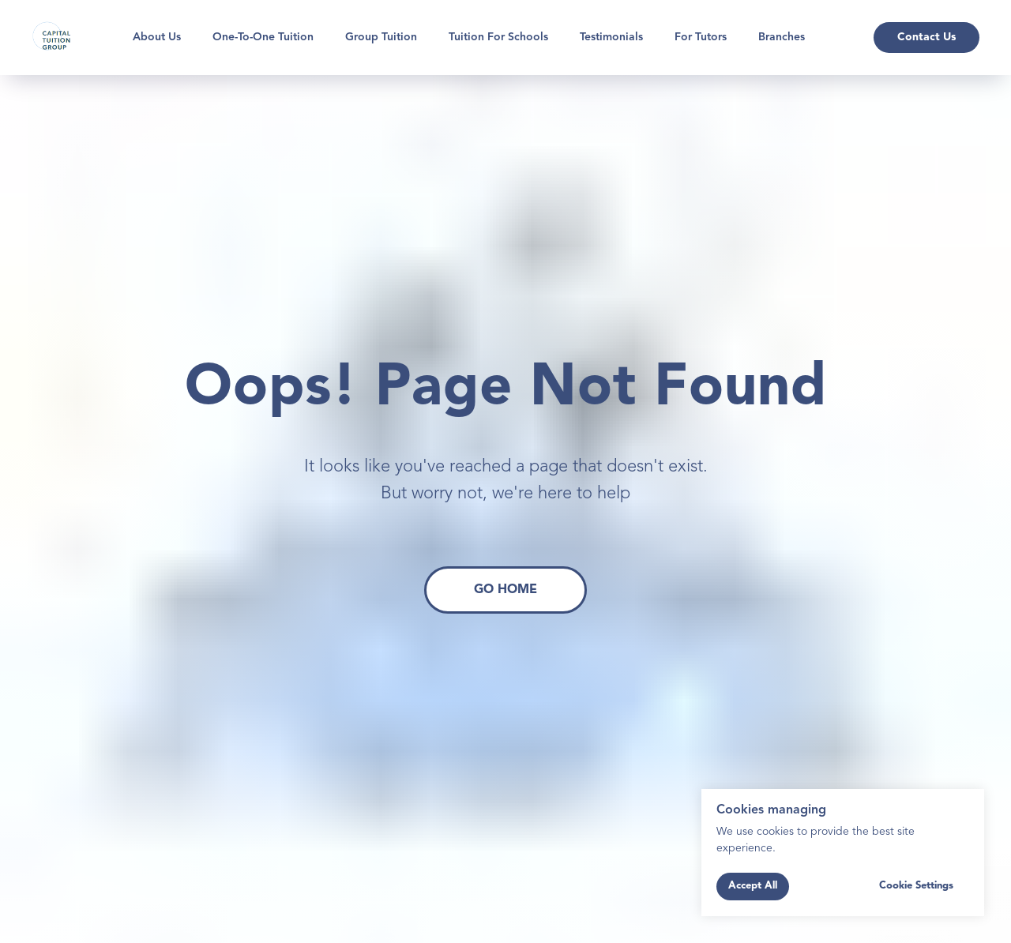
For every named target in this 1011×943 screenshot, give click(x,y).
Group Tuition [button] (381, 37)
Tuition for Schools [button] (498, 37)
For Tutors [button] (701, 37)
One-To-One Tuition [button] (263, 37)
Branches (781, 37)
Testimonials (611, 37)
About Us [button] (157, 37)
